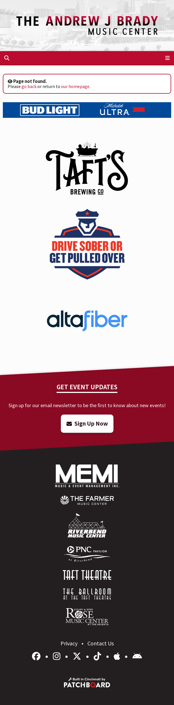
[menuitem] (87, 500)
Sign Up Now (87, 423)
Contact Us (100, 643)
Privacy (70, 643)
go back (29, 86)
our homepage (75, 86)
